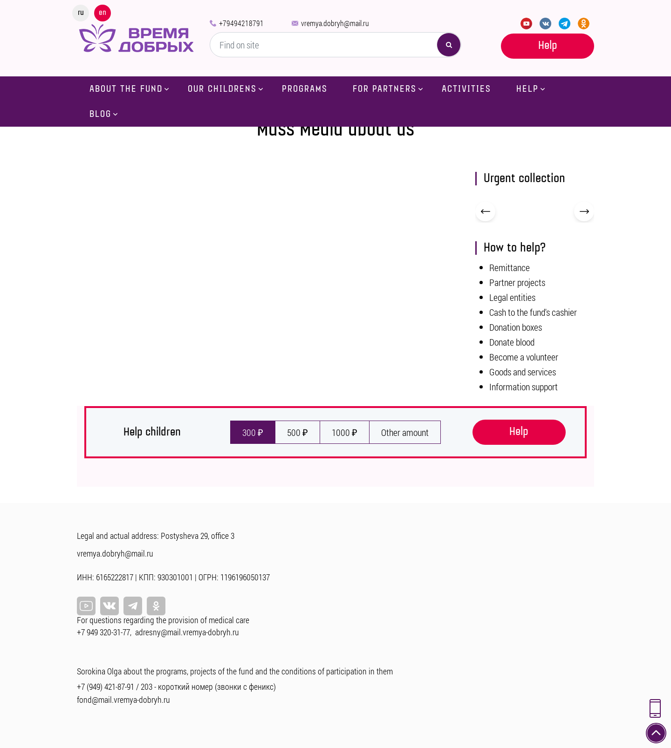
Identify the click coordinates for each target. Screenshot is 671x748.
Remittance (509, 267)
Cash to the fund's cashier (533, 312)
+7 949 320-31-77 (103, 632)
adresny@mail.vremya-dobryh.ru (187, 632)
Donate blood (511, 342)
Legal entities (512, 297)
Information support (523, 387)
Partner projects (517, 282)
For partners (385, 89)
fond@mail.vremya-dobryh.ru (123, 699)
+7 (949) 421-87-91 (105, 686)
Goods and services (522, 372)
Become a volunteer (523, 357)
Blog (100, 114)
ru (81, 12)
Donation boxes (515, 327)
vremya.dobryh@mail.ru (335, 23)
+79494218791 (241, 23)
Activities (466, 89)
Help (547, 45)
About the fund (126, 89)
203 (146, 686)
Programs (305, 89)
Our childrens (222, 89)
